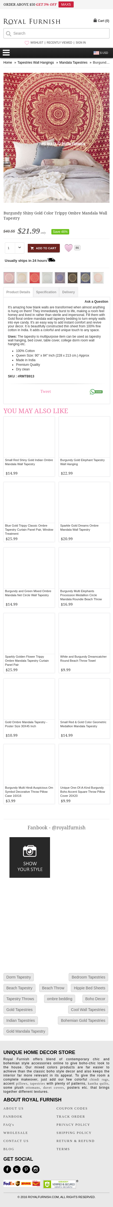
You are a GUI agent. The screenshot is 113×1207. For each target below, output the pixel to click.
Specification (46, 292)
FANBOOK (13, 1116)
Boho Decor (95, 999)
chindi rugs (99, 1079)
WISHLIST (37, 42)
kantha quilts (98, 1083)
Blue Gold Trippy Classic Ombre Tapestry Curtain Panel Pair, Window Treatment (29, 529)
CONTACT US (16, 1141)
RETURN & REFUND (76, 1141)
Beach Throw (53, 988)
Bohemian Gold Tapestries (83, 1020)
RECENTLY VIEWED (59, 42)
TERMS (63, 1149)
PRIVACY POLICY (73, 1125)
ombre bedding (59, 999)
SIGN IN (81, 42)
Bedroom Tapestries (88, 977)
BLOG (9, 1149)
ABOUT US (14, 1108)
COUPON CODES (72, 1108)
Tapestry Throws (20, 999)
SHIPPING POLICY (74, 1133)
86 (77, 247)
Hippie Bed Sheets (89, 988)
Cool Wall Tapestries (88, 1009)
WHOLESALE (16, 1133)
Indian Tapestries (20, 1020)
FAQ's (9, 1125)
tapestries (37, 1083)
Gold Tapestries (19, 1009)
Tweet (45, 391)
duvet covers (53, 1087)
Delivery (68, 292)
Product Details (18, 292)
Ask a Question (96, 302)
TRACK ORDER (71, 1116)
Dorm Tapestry (18, 977)
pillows (21, 1083)
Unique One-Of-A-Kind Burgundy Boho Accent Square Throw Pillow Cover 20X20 (82, 791)
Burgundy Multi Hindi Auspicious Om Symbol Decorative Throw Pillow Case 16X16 (29, 791)
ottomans (33, 1087)
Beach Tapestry (19, 988)
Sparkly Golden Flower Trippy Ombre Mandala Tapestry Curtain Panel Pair (27, 660)
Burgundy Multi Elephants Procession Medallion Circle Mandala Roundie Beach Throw (81, 595)
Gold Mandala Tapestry (25, 1031)
